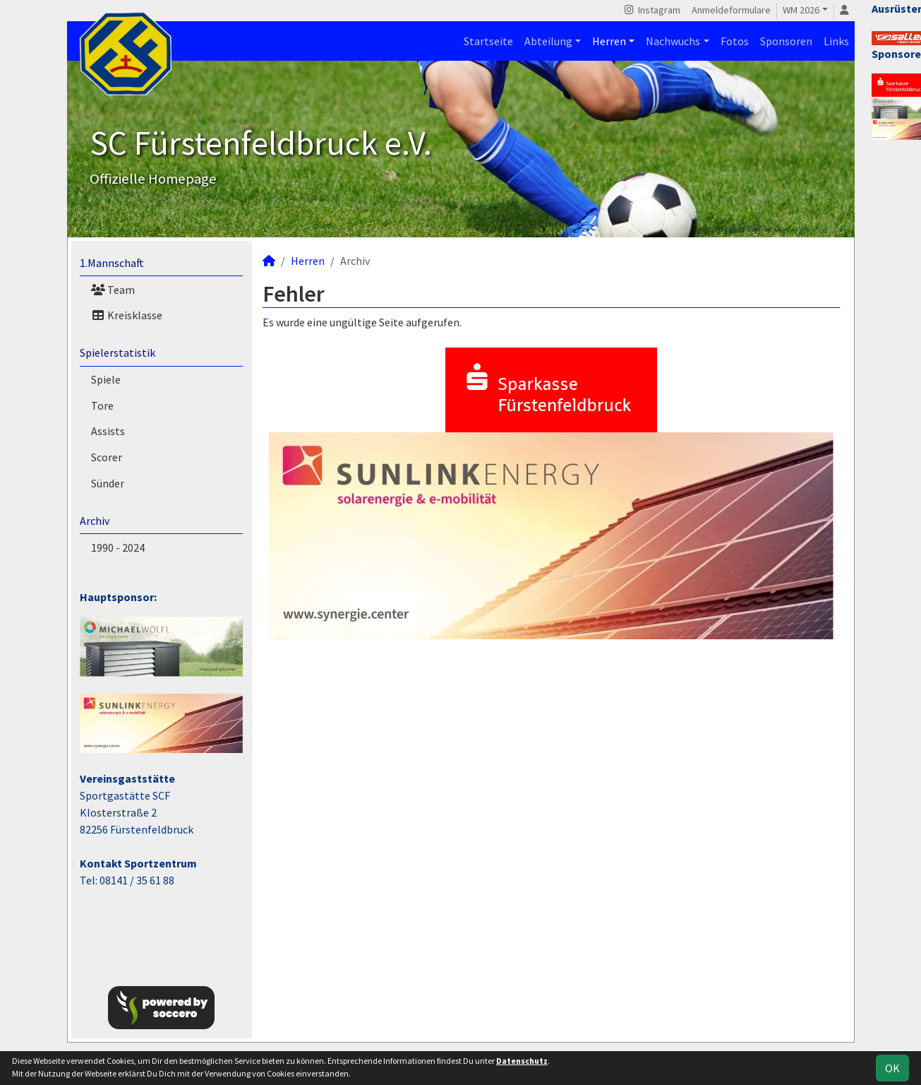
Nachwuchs (673, 41)
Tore (102, 405)
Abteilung (548, 41)
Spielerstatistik (117, 352)
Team (113, 290)
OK (892, 1068)
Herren (609, 41)
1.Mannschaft (112, 263)
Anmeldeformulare (731, 10)
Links (836, 41)
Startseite (488, 41)
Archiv (94, 521)
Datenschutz (522, 1060)
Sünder (107, 483)
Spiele (106, 379)
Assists (108, 431)
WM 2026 (801, 10)
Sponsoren (786, 41)
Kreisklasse (126, 315)
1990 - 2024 (118, 547)
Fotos (735, 41)
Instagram (651, 10)
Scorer (106, 457)
